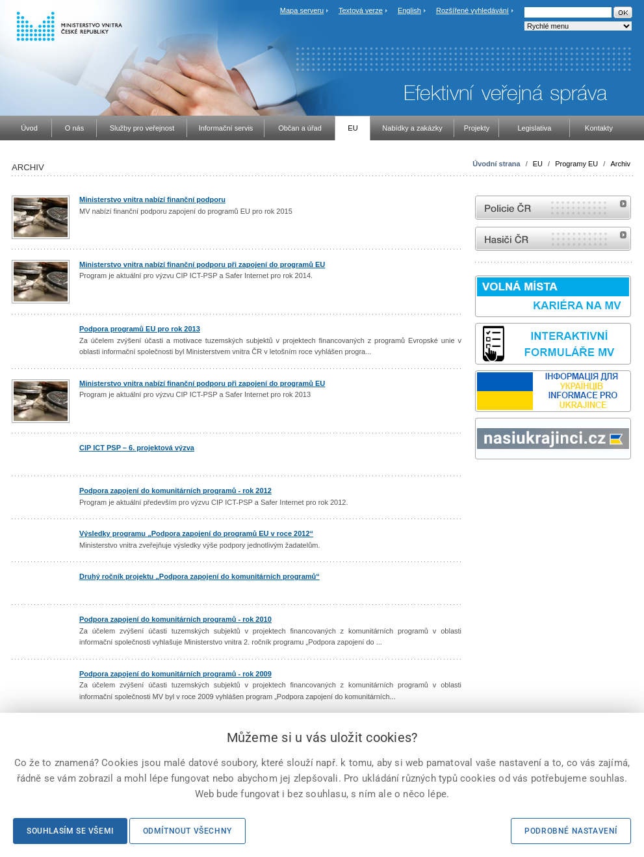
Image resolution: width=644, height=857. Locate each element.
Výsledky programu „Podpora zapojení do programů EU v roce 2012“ (196, 533)
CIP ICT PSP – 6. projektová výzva (136, 448)
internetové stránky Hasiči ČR (553, 239)
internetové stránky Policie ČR (553, 208)
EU (538, 164)
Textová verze (361, 10)
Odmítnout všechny (187, 831)
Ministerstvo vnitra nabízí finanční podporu (152, 199)
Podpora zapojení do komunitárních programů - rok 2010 (175, 619)
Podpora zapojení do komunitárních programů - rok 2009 (175, 674)
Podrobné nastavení (570, 831)
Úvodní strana (496, 164)
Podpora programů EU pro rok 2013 (139, 329)
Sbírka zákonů (477, 483)
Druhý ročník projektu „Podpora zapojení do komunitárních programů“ (199, 576)
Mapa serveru (302, 10)
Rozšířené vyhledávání (472, 10)
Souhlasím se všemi (70, 831)
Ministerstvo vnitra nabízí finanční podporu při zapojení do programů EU (202, 264)
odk (481, 483)
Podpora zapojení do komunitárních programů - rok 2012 (175, 490)
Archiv (620, 164)
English (409, 10)
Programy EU (576, 164)
